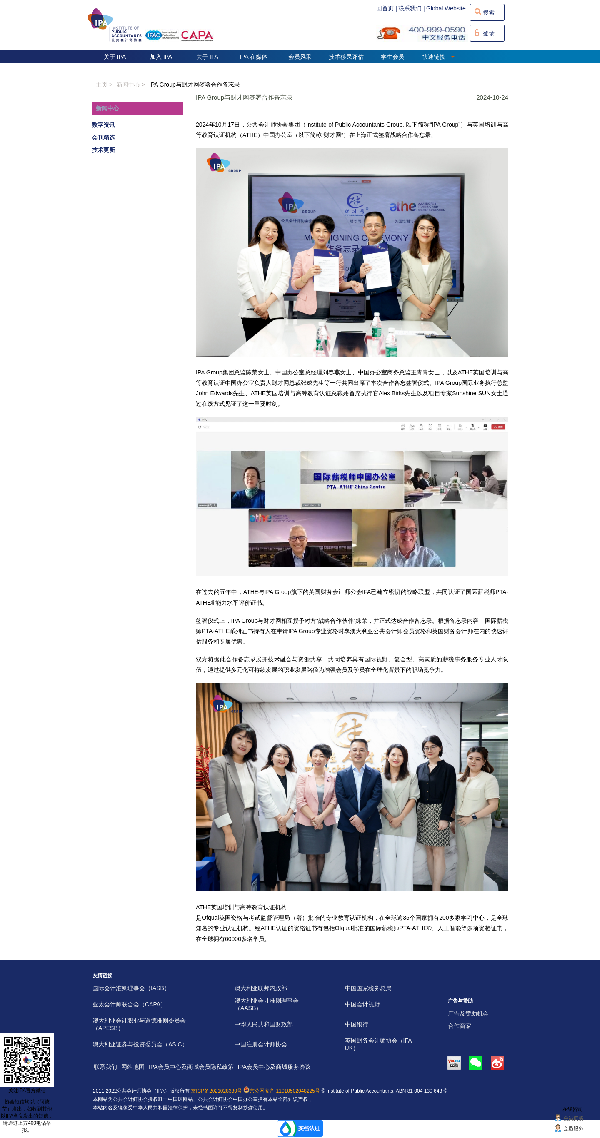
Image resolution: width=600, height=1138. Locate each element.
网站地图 (133, 1066)
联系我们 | (411, 8)
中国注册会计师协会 (261, 1044)
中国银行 (356, 1024)
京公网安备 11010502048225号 (281, 1091)
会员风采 (300, 56)
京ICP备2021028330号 (216, 1091)
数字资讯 (103, 125)
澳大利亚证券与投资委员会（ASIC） (140, 1044)
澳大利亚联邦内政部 (261, 988)
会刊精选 (103, 137)
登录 (489, 33)
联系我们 (105, 1066)
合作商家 (459, 1026)
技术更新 (103, 150)
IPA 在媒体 (254, 56)
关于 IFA (207, 56)
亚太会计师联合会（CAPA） (129, 1004)
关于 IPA (115, 56)
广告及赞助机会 (468, 1013)
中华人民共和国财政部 (264, 1024)
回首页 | (386, 8)
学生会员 (392, 56)
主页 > (104, 84)
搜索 (489, 12)
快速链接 (438, 56)
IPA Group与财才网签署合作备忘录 (194, 84)
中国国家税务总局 (368, 988)
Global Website (446, 8)
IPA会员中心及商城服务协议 (274, 1066)
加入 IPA (161, 56)
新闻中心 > (131, 84)
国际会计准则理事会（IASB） (131, 988)
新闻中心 (107, 108)
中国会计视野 (362, 1004)
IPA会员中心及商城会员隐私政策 (191, 1066)
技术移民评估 (346, 56)
